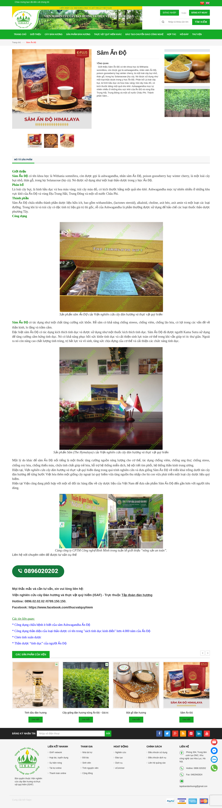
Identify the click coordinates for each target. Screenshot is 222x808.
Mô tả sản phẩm (23, 159)
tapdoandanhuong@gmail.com (194, 786)
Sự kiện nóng (55, 763)
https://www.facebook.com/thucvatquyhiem (61, 607)
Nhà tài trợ (87, 752)
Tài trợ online (55, 768)
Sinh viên (86, 763)
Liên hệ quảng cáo (156, 763)
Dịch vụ (118, 763)
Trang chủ (16, 42)
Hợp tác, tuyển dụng (58, 757)
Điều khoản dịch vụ (157, 757)
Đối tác (85, 757)
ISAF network (55, 752)
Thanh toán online (57, 773)
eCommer (120, 768)
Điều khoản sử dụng (157, 752)
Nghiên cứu (120, 752)
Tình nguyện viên (90, 768)
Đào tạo (119, 757)
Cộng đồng (87, 773)
